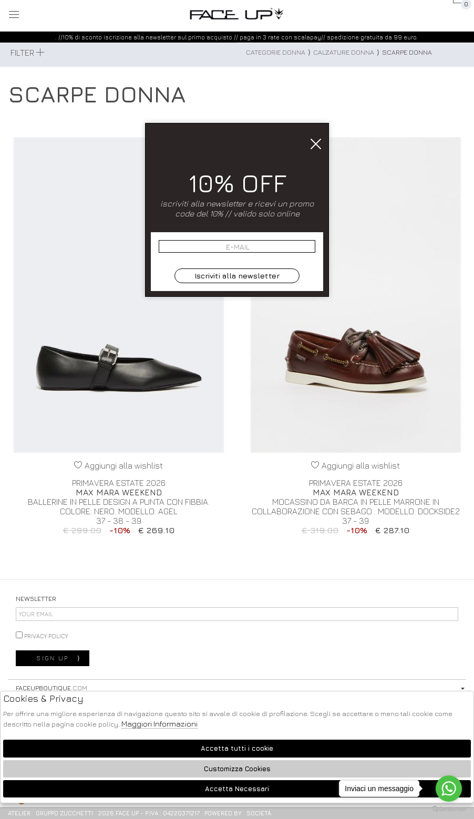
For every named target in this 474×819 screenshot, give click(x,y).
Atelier (19, 813)
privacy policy (42, 635)
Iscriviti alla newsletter (237, 275)
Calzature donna (343, 52)
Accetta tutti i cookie (237, 748)
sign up (58, 658)
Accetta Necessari (237, 789)
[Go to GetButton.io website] (449, 808)
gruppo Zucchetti (64, 813)
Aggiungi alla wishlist (118, 465)
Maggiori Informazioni (159, 723)
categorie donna (275, 52)
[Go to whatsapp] (449, 788)
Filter (28, 52)
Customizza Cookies (237, 769)
